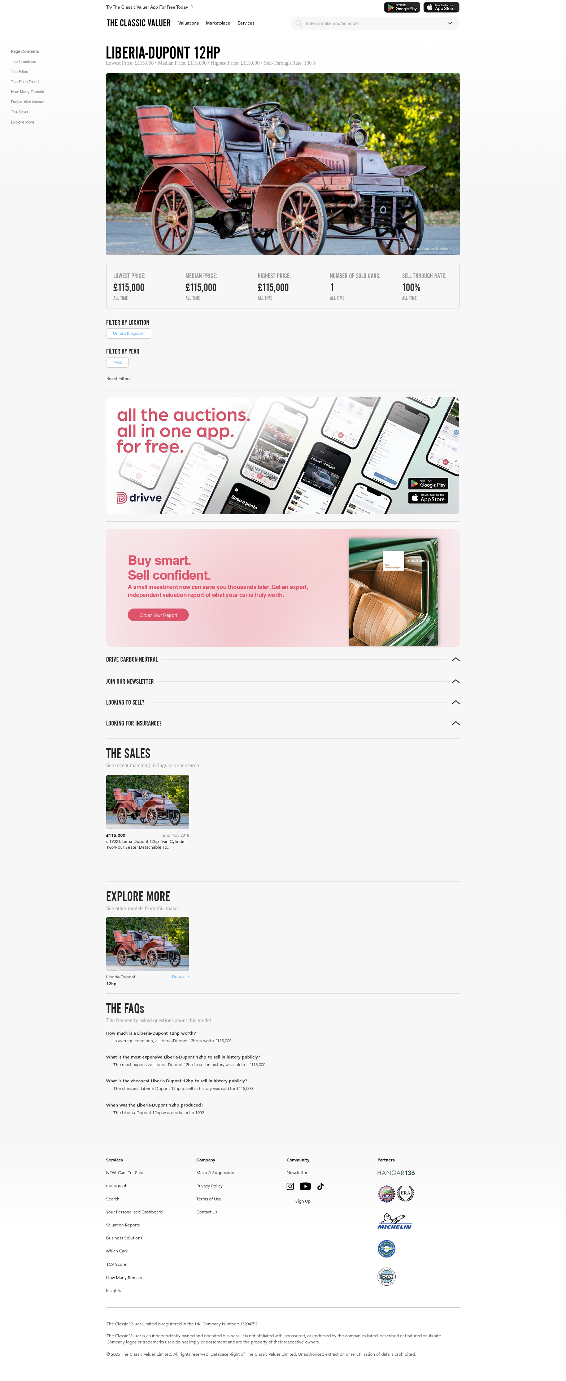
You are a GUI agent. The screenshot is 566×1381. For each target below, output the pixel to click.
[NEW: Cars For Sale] (135, 1172)
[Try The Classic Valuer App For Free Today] (246, 7)
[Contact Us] (207, 1212)
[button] (188, 23)
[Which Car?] (135, 1251)
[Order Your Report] (158, 615)
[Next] (436, 865)
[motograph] (122, 1185)
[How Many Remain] (124, 1278)
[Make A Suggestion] (216, 1172)
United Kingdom (128, 333)
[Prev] (365, 865)
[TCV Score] (122, 1264)
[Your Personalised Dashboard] (135, 1212)
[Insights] (122, 1291)
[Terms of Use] (210, 1199)
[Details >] (180, 977)
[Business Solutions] (135, 1238)
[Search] (298, 23)
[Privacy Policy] (210, 1186)
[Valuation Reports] (126, 1225)
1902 (117, 362)
